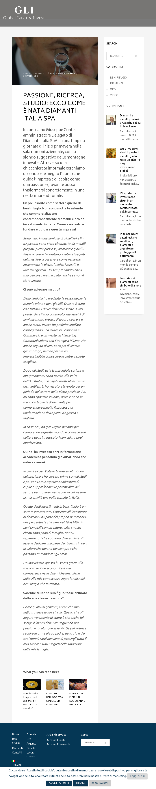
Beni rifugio (16, 741)
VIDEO (114, 96)
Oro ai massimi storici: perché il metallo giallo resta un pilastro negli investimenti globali (130, 160)
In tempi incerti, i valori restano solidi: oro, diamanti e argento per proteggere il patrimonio (130, 245)
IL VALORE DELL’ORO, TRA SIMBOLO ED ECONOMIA (54, 699)
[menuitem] (19, 763)
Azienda (31, 735)
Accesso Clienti (56, 740)
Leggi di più (137, 776)
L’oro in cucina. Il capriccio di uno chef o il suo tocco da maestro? (31, 701)
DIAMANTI (28, 76)
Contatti (17, 753)
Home (15, 735)
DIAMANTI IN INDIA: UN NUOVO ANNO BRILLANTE (77, 699)
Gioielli (31, 749)
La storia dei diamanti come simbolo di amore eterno (130, 284)
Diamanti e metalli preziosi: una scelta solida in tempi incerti (130, 121)
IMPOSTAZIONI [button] (100, 783)
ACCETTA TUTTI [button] (59, 783)
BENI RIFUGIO (70, 73)
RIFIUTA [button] (80, 783)
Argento (31, 744)
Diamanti (17, 749)
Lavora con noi (31, 755)
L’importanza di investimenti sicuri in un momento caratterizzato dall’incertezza (129, 203)
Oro (29, 740)
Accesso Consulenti (58, 745)
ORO (36, 76)
